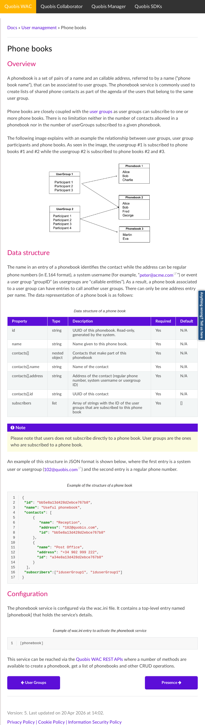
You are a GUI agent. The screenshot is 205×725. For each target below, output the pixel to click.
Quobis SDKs (148, 6)
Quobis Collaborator (62, 6)
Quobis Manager (109, 6)
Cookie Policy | (53, 722)
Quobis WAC (18, 6)
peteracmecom (156, 275)
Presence (171, 683)
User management (39, 28)
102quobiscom (61, 470)
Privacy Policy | (22, 722)
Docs (12, 28)
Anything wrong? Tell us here (202, 315)
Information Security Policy (95, 722)
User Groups (33, 683)
